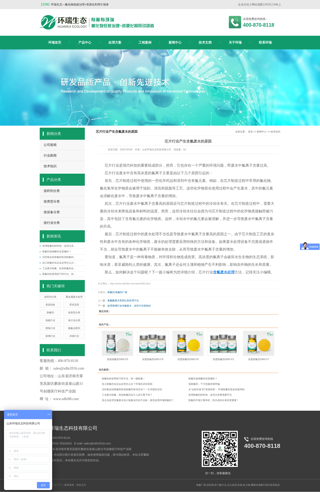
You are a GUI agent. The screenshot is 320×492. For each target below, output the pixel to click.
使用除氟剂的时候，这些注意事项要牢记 (210, 394)
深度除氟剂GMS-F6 (187, 359)
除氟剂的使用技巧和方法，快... (59, 274)
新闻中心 (175, 42)
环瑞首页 (54, 42)
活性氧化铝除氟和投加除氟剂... (59, 257)
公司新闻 (50, 145)
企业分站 (243, 4)
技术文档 (205, 42)
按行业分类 (52, 222)
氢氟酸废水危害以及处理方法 (123, 300)
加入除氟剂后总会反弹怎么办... (59, 262)
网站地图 (257, 4)
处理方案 (114, 42)
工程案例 (145, 42)
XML (276, 4)
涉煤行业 (74, 336)
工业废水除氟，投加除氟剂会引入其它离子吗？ (127, 394)
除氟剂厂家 (121, 292)
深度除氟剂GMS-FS (153, 359)
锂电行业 (50, 328)
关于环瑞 (235, 42)
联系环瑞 (265, 42)
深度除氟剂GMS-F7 (258, 359)
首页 (250, 131)
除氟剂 (50, 312)
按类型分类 (52, 201)
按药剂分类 (52, 191)
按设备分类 (52, 212)
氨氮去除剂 (74, 328)
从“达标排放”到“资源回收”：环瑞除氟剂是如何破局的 (216, 389)
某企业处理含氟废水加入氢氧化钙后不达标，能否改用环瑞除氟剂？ (138, 400)
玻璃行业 (50, 336)
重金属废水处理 (74, 296)
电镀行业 (50, 320)
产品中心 (84, 42)
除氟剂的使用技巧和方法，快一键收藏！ (123, 378)
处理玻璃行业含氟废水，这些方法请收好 (129, 305)
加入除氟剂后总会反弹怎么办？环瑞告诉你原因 (127, 384)
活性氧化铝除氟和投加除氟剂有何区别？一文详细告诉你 (132, 389)
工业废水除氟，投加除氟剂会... (59, 268)
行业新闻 (50, 155)
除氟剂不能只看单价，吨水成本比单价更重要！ (213, 400)
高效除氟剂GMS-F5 (117, 359)
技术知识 (50, 166)
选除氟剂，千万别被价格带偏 (204, 384)
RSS (268, 4)
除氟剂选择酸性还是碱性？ (56, 251)
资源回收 (50, 304)
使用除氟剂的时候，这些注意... (59, 245)
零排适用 (74, 304)
